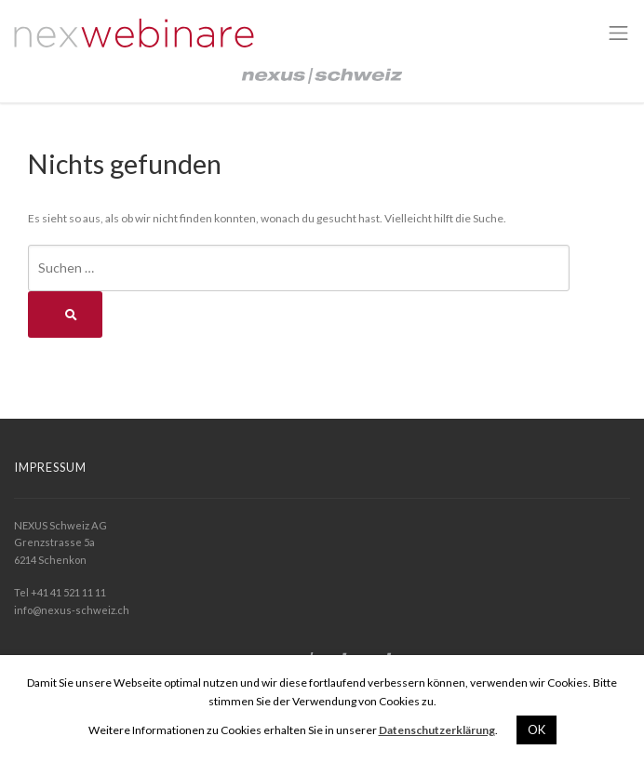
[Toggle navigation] (618, 33)
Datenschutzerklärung (437, 730)
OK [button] (536, 729)
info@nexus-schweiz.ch (71, 610)
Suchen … (66, 267)
